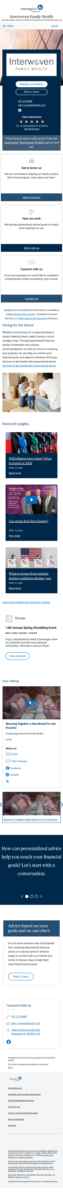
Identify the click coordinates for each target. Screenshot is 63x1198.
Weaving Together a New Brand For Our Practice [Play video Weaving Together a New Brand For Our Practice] (30, 819)
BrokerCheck (47, 1155)
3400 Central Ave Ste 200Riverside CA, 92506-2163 (25, 1032)
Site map (12, 1125)
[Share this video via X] (16, 781)
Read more (15, 473)
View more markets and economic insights (26, 602)
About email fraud (16, 1119)
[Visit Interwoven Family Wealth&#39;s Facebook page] (9, 1042)
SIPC (27, 1177)
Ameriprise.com (15, 1088)
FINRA (18, 1177)
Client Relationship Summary (33, 318)
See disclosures (31, 129)
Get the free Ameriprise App (34, 1142)
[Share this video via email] (16, 754)
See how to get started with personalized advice (29, 365)
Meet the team (31, 197)
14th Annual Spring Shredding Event (31, 627)
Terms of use (14, 1107)
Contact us (31, 298)
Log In (54, 25)
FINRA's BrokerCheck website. (21, 314)
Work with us (31, 248)
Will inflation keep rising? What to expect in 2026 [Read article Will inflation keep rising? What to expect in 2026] (30, 461)
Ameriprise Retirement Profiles (24, 142)
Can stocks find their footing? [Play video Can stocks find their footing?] (28, 521)
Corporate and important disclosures (24, 1094)
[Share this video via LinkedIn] (16, 775)
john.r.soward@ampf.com (31, 105)
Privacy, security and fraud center (23, 1113)
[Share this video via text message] (16, 761)
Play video (14, 535)
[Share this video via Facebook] (16, 768)
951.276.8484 (25, 101)
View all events (17, 656)
